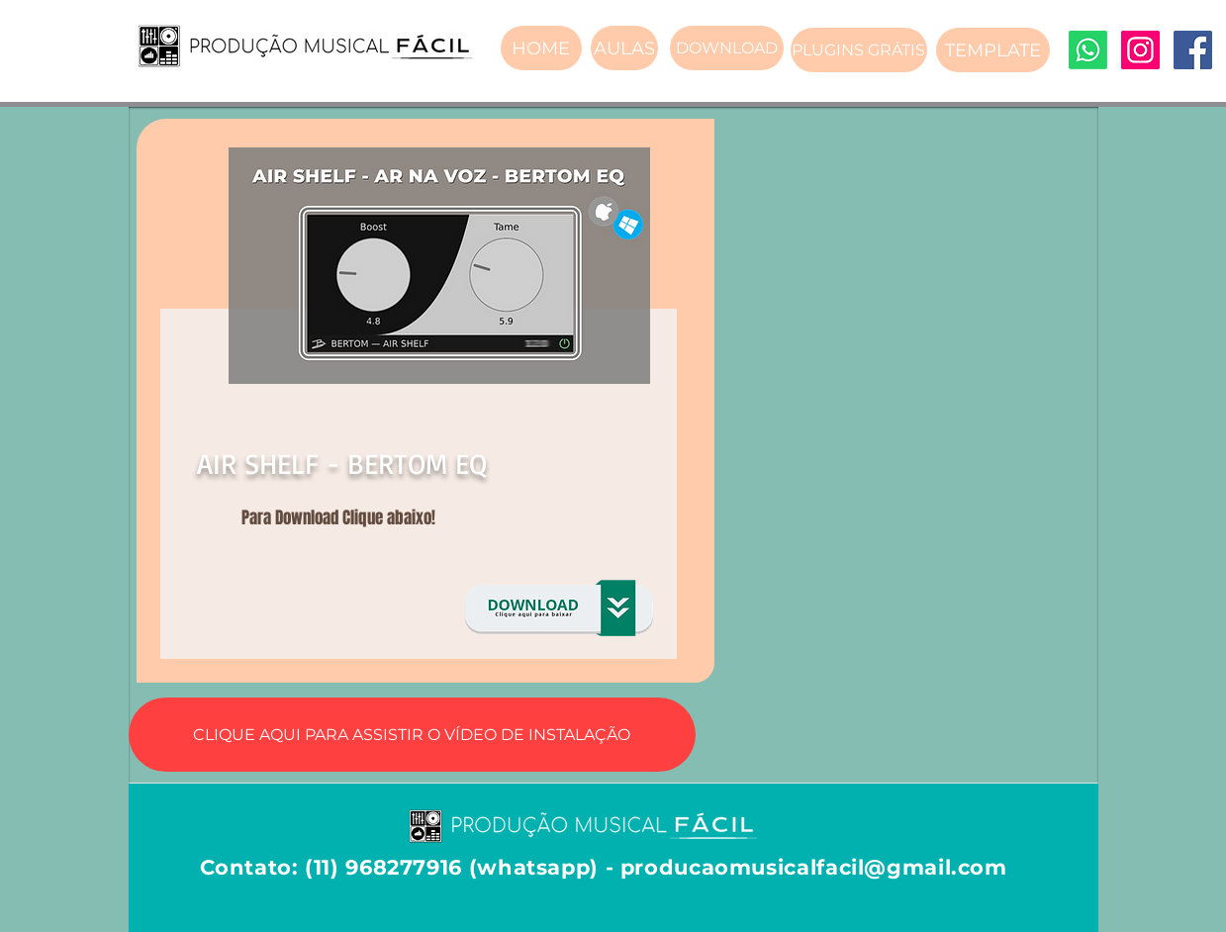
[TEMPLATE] (993, 50)
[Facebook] (1193, 50)
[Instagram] (1140, 50)
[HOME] (541, 48)
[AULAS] (624, 48)
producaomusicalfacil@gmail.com (813, 867)
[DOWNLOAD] (727, 48)
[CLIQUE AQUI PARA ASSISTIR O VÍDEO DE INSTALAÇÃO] (412, 735)
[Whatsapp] (1088, 50)
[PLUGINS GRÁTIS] (859, 50)
